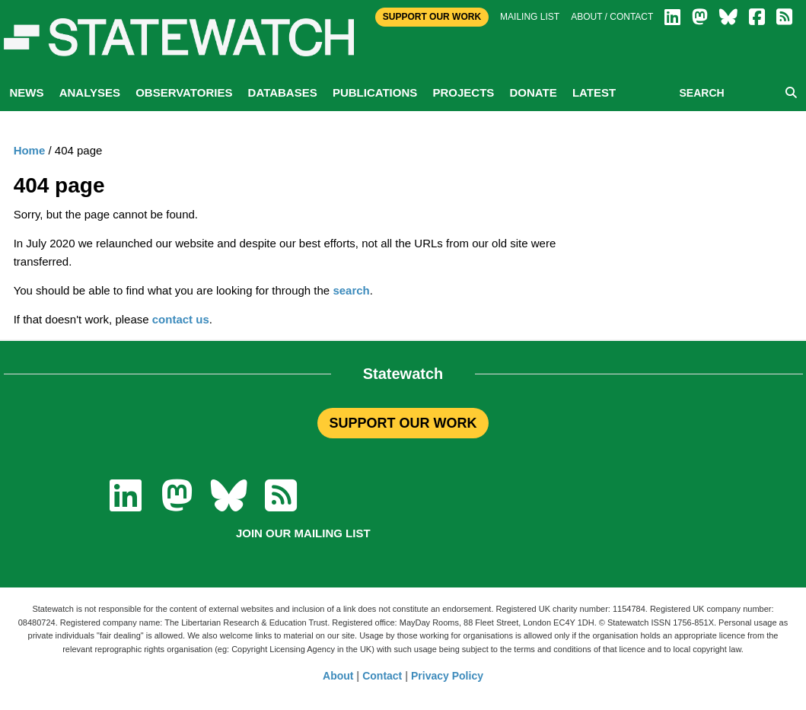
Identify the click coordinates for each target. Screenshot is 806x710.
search (351, 290)
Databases (282, 92)
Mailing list (529, 16)
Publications (375, 92)
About (338, 676)
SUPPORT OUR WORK (402, 423)
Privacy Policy (447, 676)
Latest (594, 92)
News (27, 92)
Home (30, 150)
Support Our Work (432, 16)
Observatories (183, 92)
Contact (382, 676)
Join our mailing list (303, 533)
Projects (463, 92)
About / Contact (612, 16)
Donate (532, 92)
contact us (180, 319)
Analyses (89, 92)
